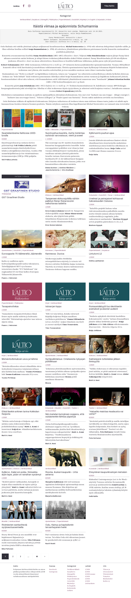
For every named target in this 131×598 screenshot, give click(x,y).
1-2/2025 (48, 139)
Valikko (16, 6)
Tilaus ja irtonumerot (108, 570)
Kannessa (49, 250)
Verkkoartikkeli (25, 20)
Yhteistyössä (6, 194)
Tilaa (109, 6)
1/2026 (91, 136)
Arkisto (108, 20)
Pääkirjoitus (53, 20)
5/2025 (4, 139)
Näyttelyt (83, 20)
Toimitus (106, 576)
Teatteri (74, 408)
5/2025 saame (90, 574)
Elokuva (92, 129)
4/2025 (87, 579)
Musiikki (58, 408)
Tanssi (110, 195)
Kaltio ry (106, 581)
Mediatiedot (108, 579)
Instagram (53, 572)
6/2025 (91, 417)
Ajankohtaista (7, 250)
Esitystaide (101, 20)
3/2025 (87, 581)
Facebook (52, 569)
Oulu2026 (75, 20)
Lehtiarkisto (90, 583)
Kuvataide (92, 469)
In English (91, 20)
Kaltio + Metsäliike (52, 129)
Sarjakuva (35, 20)
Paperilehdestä (64, 20)
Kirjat (47, 303)
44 (39, 556)
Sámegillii (44, 20)
